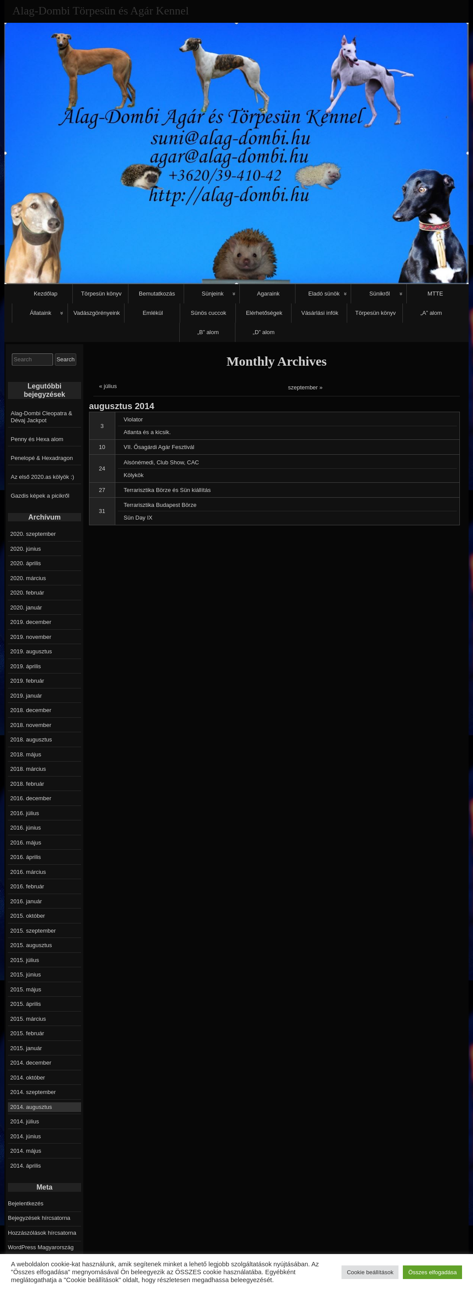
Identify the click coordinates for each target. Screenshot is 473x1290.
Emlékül (152, 313)
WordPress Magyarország (41, 1247)
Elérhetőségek (264, 313)
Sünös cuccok (208, 313)
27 (102, 490)
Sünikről (380, 293)
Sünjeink (213, 293)
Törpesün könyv (101, 293)
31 (102, 511)
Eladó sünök (324, 293)
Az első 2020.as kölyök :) (43, 477)
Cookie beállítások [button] (370, 1272)
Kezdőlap (45, 293)
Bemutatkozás (157, 293)
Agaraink (268, 293)
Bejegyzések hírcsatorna (39, 1218)
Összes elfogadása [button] (432, 1272)
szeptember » (305, 387)
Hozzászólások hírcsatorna (42, 1232)
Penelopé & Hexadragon (42, 458)
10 (102, 447)
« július (108, 386)
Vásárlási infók (319, 313)
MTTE (435, 293)
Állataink (40, 313)
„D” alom (264, 332)
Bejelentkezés (25, 1203)
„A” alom (431, 313)
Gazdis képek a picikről (40, 495)
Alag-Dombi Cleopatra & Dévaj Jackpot (41, 417)
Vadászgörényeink (97, 313)
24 (102, 468)
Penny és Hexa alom (37, 439)
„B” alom (208, 332)
